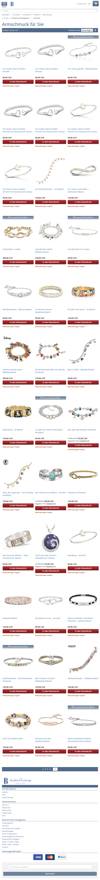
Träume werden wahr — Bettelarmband (13, 370)
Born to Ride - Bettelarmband (81, 369)
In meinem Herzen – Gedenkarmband (44, 310)
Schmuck (26, 15)
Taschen (5, 847)
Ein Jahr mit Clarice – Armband (81, 309)
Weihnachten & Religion (11, 839)
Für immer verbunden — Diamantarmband (79, 190)
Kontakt (5, 792)
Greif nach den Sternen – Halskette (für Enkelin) (46, 556)
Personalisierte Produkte (11, 828)
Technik (16, 15)
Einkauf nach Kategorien (20, 18)
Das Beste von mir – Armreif (47, 618)
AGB (3, 815)
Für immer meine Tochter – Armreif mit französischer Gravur (17, 130)
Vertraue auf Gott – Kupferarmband (43, 739)
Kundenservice (82, 4)
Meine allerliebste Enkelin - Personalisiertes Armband (80, 739)
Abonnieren (50, 874)
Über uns (5, 805)
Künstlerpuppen (8, 831)
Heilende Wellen (10, 618)
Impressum (6, 807)
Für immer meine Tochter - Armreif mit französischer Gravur (82, 130)
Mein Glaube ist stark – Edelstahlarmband (45, 679)
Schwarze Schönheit (77, 492)
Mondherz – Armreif (77, 555)
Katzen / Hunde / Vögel (10, 842)
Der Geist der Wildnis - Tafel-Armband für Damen (15, 556)
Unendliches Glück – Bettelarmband (44, 250)
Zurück (6, 18)
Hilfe (3, 795)
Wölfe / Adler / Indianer (10, 844)
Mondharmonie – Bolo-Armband (17, 309)
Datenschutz (6, 810)
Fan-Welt (6, 15)
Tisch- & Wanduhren (9, 834)
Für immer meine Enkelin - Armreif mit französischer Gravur (17, 190)
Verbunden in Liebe (11, 249)
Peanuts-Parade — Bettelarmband (83, 678)
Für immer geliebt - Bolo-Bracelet (82, 69)
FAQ (89, 4)
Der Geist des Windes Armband (82, 429)
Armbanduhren (7, 823)
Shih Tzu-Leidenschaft (12, 738)
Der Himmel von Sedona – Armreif (50, 492)
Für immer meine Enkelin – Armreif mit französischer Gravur (50, 130)
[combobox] (50, 11)
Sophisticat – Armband (13, 429)
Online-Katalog (7, 797)
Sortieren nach (74, 30)
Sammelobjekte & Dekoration (13, 836)
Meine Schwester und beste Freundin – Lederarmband (80, 619)
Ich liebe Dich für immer (78, 249)
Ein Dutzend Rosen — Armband (49, 189)
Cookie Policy (7, 813)
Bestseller (47, 15)
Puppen (36, 15)
